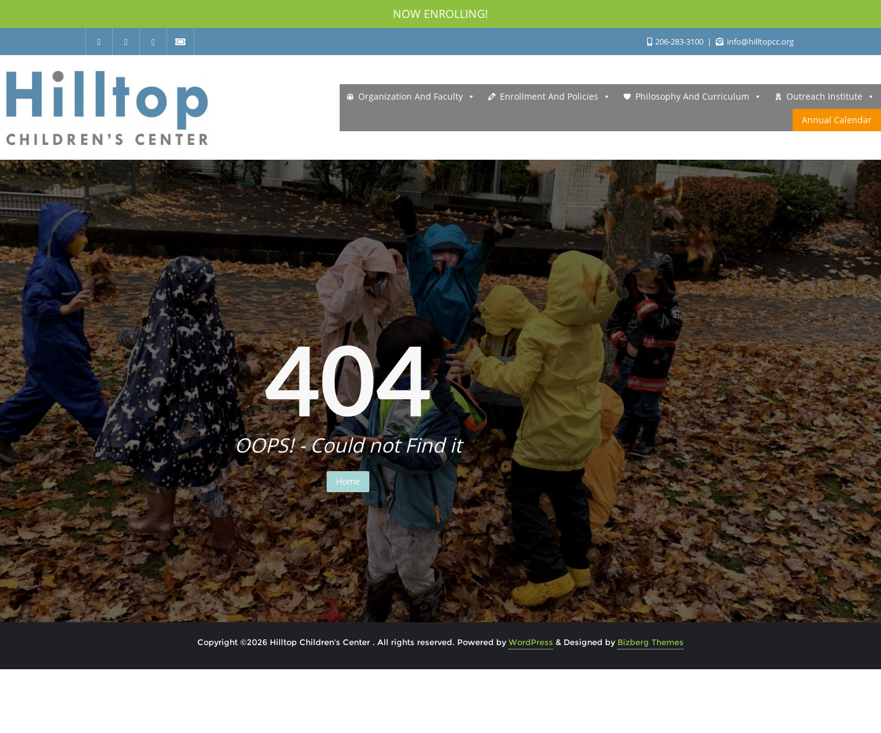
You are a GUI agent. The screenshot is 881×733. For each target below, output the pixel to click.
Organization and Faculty (416, 96)
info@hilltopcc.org (755, 41)
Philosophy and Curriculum (698, 96)
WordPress (531, 642)
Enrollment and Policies (555, 96)
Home (348, 481)
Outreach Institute (830, 96)
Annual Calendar (837, 120)
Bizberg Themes (650, 642)
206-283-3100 (676, 41)
